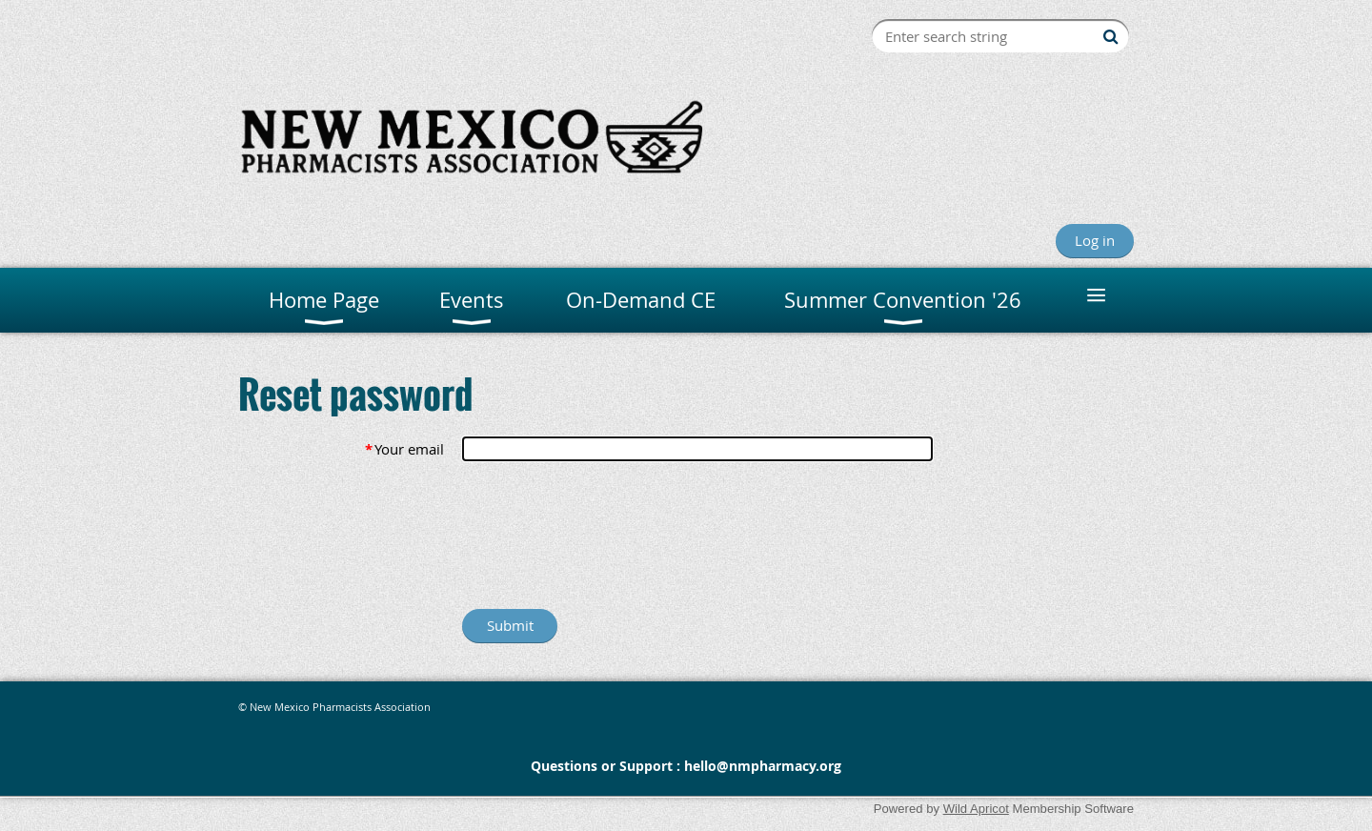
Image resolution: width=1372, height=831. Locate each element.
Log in (1095, 240)
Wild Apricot (976, 808)
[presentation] (607, 539)
